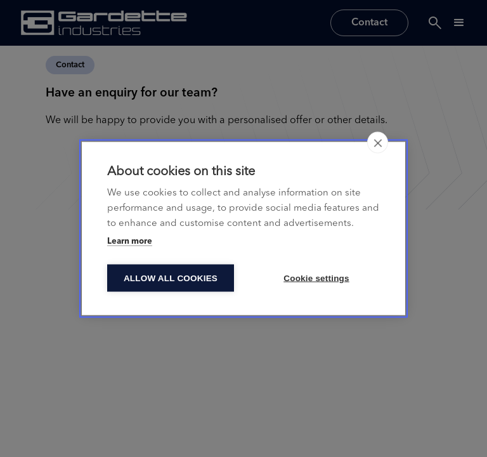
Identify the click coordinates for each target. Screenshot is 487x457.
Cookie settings (316, 278)
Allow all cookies (171, 278)
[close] (377, 143)
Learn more (129, 241)
